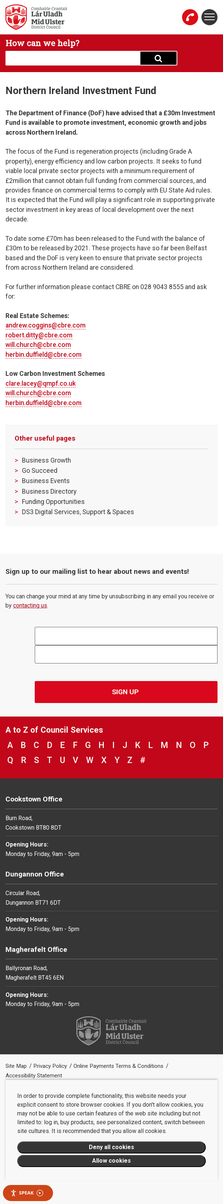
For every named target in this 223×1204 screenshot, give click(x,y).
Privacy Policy (50, 1066)
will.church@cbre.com (38, 344)
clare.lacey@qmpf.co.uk (40, 383)
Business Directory (49, 491)
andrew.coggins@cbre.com (45, 325)
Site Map (16, 1066)
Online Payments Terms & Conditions (119, 1066)
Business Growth (46, 460)
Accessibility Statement (33, 1075)
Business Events (46, 481)
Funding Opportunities (53, 501)
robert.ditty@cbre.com (38, 335)
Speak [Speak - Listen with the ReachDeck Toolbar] (26, 1192)
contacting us (30, 605)
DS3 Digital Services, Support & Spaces (78, 512)
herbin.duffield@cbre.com (43, 354)
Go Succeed (39, 470)
